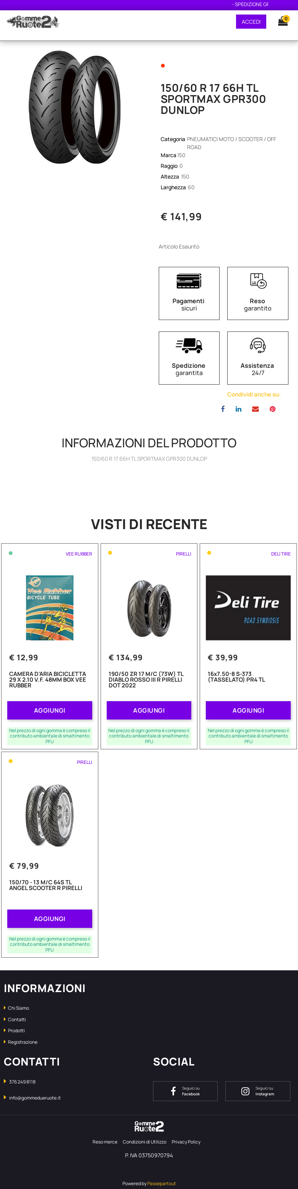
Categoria (173, 139)
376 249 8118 (22, 1082)
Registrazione (20, 1042)
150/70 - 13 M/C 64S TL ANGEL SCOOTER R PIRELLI (45, 885)
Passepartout (161, 1183)
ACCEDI (251, 21)
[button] (279, 21)
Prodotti (14, 1030)
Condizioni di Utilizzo (144, 1142)
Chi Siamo (16, 1008)
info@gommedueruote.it (35, 1098)
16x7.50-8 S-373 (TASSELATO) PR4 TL (236, 677)
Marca (168, 155)
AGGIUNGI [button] (49, 710)
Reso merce (105, 1142)
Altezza (170, 176)
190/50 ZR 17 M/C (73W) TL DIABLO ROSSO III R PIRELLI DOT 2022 (146, 680)
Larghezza (174, 187)
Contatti (15, 1019)
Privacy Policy (186, 1142)
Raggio (170, 165)
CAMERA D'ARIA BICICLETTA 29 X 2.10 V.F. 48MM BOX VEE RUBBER (47, 680)
